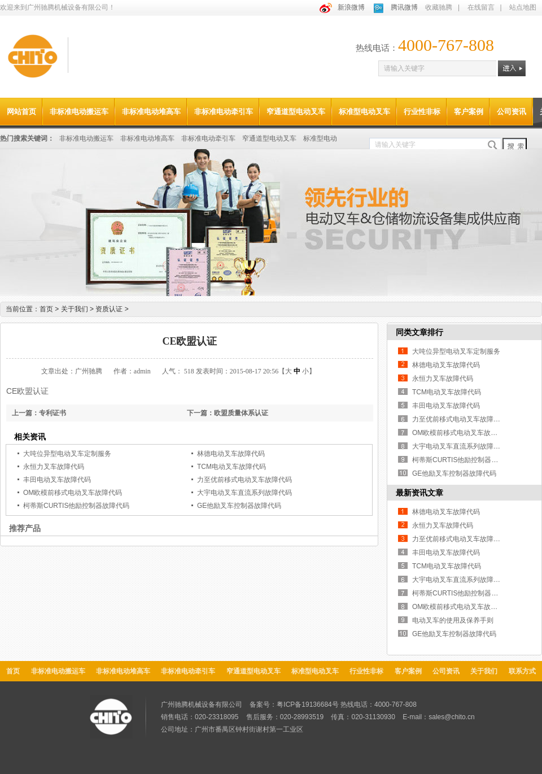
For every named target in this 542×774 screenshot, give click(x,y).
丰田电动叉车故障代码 (57, 480)
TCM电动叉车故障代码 (231, 467)
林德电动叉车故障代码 (231, 454)
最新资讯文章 (419, 492)
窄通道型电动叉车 (295, 111)
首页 (46, 309)
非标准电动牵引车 (223, 111)
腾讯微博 (404, 7)
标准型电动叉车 (364, 111)
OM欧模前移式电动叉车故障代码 (72, 493)
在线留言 (481, 7)
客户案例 (468, 111)
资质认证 (111, 309)
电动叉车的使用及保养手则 (452, 620)
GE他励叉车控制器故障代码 (239, 506)
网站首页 (21, 111)
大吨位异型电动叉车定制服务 (67, 454)
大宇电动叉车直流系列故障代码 (244, 493)
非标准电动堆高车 (151, 111)
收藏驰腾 (438, 7)
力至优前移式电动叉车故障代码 (244, 480)
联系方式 (522, 671)
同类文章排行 (419, 332)
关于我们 (78, 309)
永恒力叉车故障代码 (53, 467)
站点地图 (522, 7)
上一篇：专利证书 (39, 413)
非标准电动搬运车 (79, 111)
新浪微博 (351, 7)
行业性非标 (422, 111)
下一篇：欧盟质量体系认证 (227, 413)
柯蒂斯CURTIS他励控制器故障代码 (76, 506)
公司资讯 (511, 111)
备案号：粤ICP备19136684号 (294, 704)
